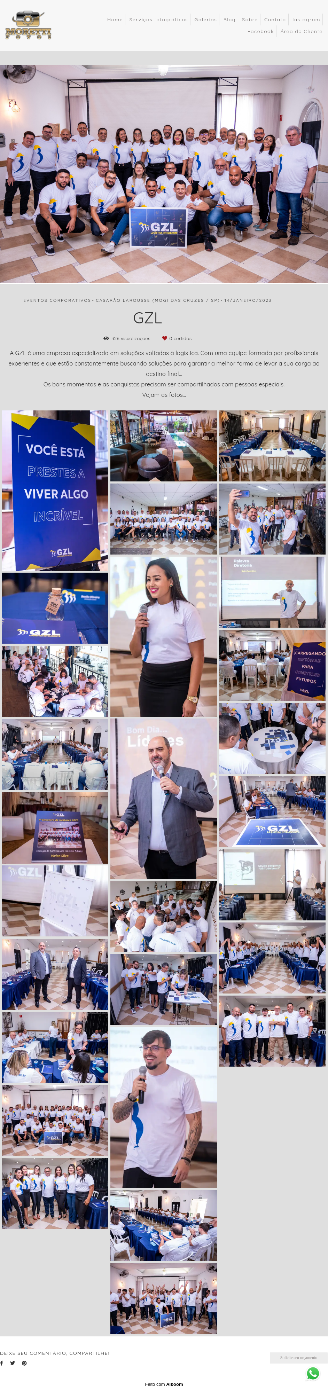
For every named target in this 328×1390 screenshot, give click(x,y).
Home (115, 19)
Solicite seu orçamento (298, 1358)
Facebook (261, 31)
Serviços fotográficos (158, 19)
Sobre (250, 19)
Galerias (206, 19)
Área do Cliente (301, 31)
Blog (230, 19)
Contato (275, 19)
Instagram (306, 19)
